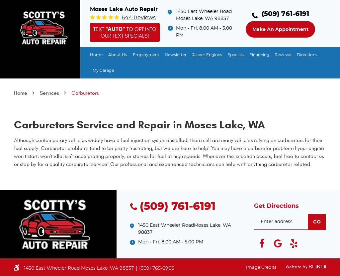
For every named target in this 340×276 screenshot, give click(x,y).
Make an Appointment (280, 29)
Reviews (283, 55)
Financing (259, 55)
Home (96, 55)
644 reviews (139, 17)
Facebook (262, 243)
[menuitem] (96, 55)
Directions (307, 55)
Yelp (294, 243)
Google (278, 243)
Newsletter (176, 55)
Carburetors (85, 93)
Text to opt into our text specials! (124, 32)
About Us (117, 55)
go (317, 222)
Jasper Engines (207, 55)
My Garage (103, 70)
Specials (236, 55)
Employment (146, 55)
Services (49, 93)
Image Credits (261, 267)
